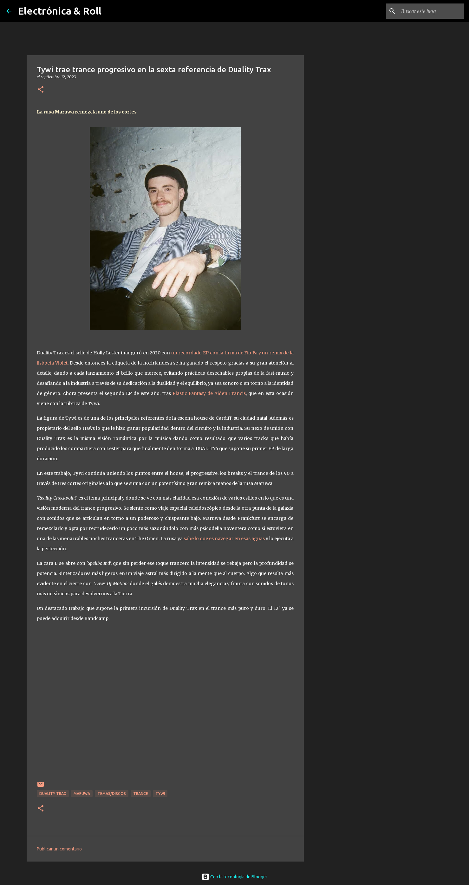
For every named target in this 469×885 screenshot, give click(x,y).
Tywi (160, 793)
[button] (40, 90)
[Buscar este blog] (430, 11)
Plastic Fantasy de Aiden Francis (209, 393)
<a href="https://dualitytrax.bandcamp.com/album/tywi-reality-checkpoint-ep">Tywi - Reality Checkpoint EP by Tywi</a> (165, 702)
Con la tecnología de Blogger (234, 876)
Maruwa (82, 793)
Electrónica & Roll (59, 10)
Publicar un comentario (59, 848)
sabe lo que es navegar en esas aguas (224, 538)
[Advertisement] (336, 274)
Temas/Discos (111, 793)
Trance (140, 793)
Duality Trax (52, 793)
